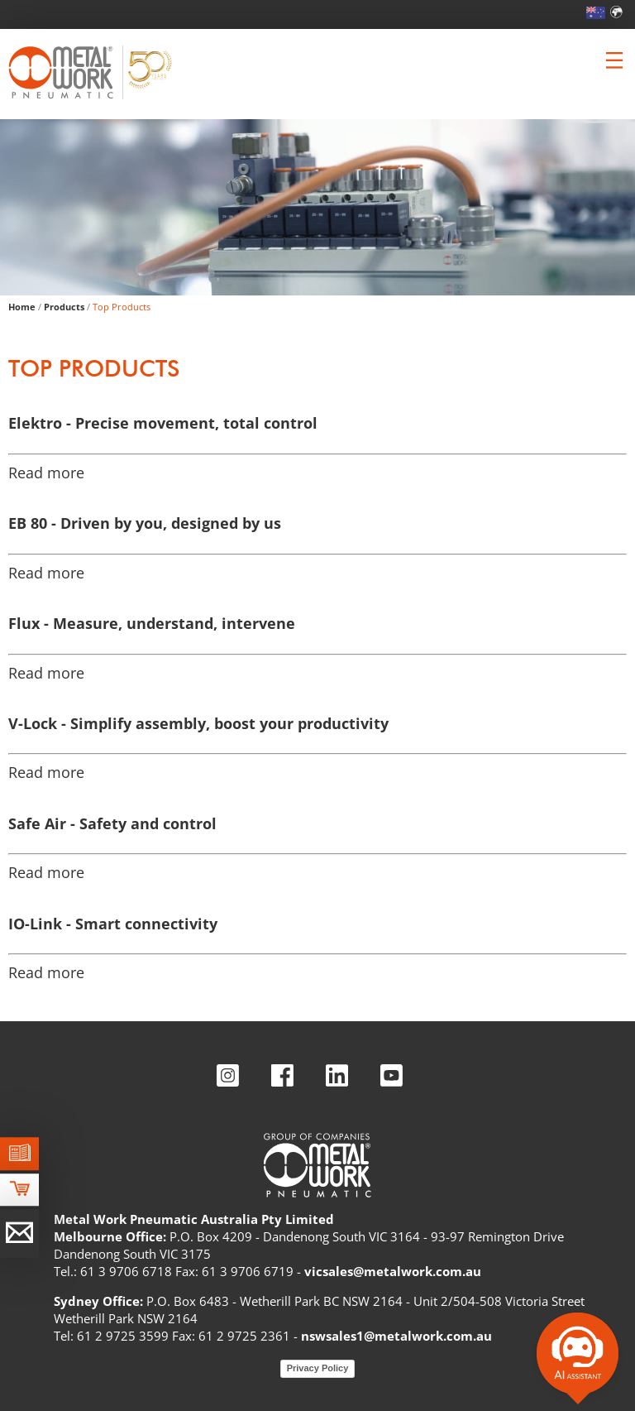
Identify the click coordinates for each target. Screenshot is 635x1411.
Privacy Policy (318, 1368)
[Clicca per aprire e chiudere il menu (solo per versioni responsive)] (614, 60)
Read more (46, 472)
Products (64, 306)
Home (22, 306)
